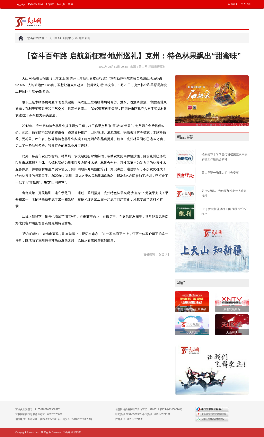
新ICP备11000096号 (171, 409)
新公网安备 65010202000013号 (75, 419)
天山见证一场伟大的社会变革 (220, 172)
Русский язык (35, 4)
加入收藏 (245, 4)
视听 (181, 283)
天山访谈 (232, 332)
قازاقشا (61, 4)
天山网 (53, 38)
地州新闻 (84, 38)
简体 (70, 4)
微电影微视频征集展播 (192, 309)
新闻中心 (68, 38)
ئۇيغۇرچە (21, 4)
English (50, 4)
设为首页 (233, 4)
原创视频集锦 (231, 309)
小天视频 (192, 332)
